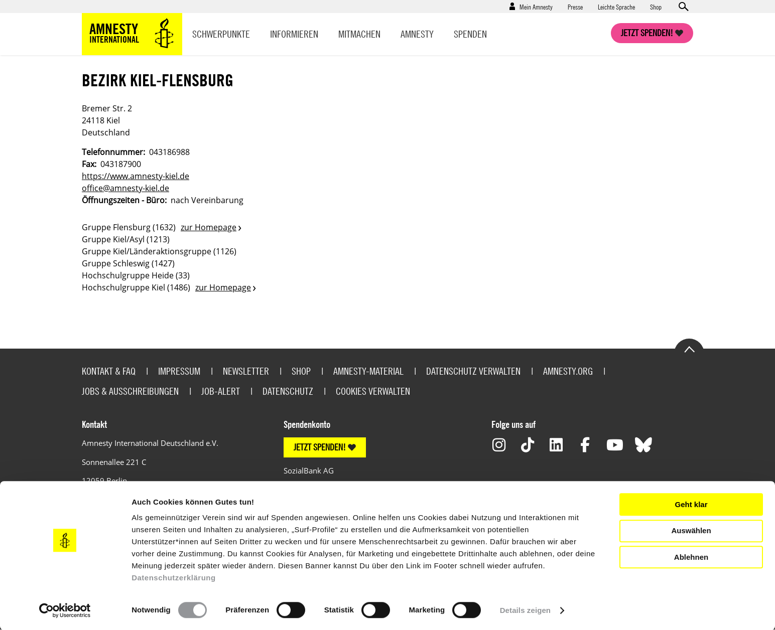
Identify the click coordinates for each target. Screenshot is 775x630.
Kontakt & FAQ (109, 371)
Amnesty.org (568, 371)
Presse (575, 6)
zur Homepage (208, 227)
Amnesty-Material (368, 371)
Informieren (294, 34)
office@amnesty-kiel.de (125, 188)
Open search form (683, 6)
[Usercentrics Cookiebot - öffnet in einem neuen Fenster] (65, 610)
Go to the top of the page (689, 349)
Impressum (179, 371)
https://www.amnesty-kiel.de (135, 176)
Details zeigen (525, 610)
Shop (656, 6)
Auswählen (691, 530)
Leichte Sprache (616, 6)
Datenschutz (288, 391)
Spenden (470, 34)
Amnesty (417, 34)
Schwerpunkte (221, 34)
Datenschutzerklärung (174, 577)
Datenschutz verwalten (473, 371)
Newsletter (246, 371)
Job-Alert (220, 391)
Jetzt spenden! (647, 33)
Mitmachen (359, 34)
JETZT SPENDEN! (320, 447)
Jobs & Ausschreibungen (130, 391)
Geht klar (691, 504)
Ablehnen (691, 557)
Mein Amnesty (536, 6)
